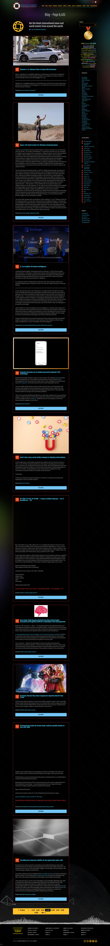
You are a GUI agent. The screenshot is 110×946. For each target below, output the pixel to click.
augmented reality (86, 99)
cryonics (84, 125)
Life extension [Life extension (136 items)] (91, 58)
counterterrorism (86, 124)
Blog (46, 6)
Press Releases (93, 6)
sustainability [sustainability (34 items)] (87, 65)
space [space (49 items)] (83, 65)
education (42, 325)
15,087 (36, 912)
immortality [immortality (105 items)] (87, 56)
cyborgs (84, 130)
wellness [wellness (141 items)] (92, 67)
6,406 (53, 910)
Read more (41, 95)
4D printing (84, 78)
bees (83, 102)
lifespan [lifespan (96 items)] (83, 60)
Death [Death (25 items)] (95, 50)
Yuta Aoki (86, 174)
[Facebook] (85, 941)
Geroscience (85, 213)
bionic (83, 108)
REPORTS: (47, 933)
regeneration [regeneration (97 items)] (84, 63)
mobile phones (32, 213)
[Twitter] (87, 941)
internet (46, 325)
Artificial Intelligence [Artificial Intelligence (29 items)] (86, 45)
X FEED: (29, 930)
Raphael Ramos (88, 182)
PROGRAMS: (83, 933)
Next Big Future (85, 218)
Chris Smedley (87, 201)
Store (88, 6)
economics (28, 483)
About (43, 6)
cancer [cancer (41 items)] (86, 50)
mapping (30, 593)
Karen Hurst (87, 160)
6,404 (42, 910)
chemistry (84, 116)
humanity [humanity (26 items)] (95, 54)
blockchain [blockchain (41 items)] (94, 48)
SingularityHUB (85, 222)
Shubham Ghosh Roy (89, 146)
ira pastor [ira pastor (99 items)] (84, 58)
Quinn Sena (87, 148)
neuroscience (33, 652)
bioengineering (35, 807)
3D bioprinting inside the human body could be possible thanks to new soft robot (42, 726)
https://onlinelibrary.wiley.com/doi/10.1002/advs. (29, 796)
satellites (37, 213)
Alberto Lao (87, 178)
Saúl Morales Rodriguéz (87, 144)
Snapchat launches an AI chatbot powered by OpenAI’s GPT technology (40, 373)
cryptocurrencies (86, 127)
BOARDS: (82, 930)
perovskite (63, 885)
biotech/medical (29, 325)
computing (84, 121)
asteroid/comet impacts (88, 96)
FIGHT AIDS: (30, 933)
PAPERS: (47, 935)
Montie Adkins (87, 197)
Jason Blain (87, 195)
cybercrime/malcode (87, 128)
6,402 (33, 910)
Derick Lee (86, 176)
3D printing (31, 807)
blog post (33, 398)
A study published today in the (38, 634)
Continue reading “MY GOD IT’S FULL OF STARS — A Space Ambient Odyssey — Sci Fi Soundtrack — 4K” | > (39, 589)
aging (83, 90)
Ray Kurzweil (85, 83)
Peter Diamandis (86, 80)
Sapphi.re (35, 941)
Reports (60, 6)
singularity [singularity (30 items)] (94, 63)
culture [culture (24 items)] (93, 50)
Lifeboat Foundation (21, 941)
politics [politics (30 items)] (83, 61)
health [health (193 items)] (85, 54)
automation (84, 100)
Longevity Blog (85, 215)
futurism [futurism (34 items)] (94, 52)
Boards (50, 6)
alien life (84, 92)
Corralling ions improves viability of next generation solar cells (41, 860)
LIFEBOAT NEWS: (48, 928)
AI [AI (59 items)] (85, 43)
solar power (28, 894)
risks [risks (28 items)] (91, 63)
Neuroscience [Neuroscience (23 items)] (94, 60)
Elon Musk (84, 84)
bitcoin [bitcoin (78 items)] (90, 49)
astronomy (84, 97)
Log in (32, 29)
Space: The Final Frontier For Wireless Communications (39, 145)
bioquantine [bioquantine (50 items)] (92, 45)
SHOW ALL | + (84, 203)
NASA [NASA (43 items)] (92, 60)
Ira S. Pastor (87, 199)
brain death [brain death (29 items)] (83, 50)
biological (84, 106)
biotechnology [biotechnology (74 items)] (85, 49)
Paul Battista (21, 710)
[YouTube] (93, 941)
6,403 (38, 910)
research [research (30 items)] (89, 63)
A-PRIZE (65, 6)
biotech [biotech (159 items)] (91, 47)
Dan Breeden (21, 593)
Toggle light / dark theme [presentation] (96, 2)
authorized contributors (40, 29)
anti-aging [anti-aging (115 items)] (93, 43)
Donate (69, 6)
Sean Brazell (87, 184)
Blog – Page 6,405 (55, 15)
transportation (32, 90)
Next (43, 912)
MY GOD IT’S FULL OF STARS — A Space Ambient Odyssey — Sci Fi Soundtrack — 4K (42, 499)
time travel (33, 710)
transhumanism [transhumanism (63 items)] (85, 67)
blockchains (34, 325)
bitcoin (83, 112)
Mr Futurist (84, 217)
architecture (85, 94)
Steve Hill (86, 187)
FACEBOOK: (30, 928)
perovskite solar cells (41, 875)
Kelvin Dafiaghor (88, 158)
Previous (22, 910)
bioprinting (41, 807)
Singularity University (87, 86)
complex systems (86, 119)
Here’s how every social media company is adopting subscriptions (42, 457)
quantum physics (28, 710)
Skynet (83, 87)
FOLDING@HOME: (66, 933)
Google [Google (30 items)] (82, 54)
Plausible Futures (86, 220)
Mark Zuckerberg (86, 89)
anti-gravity (84, 93)
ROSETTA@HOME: (31, 935)
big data (84, 103)
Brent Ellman (87, 189)
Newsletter (78, 6)
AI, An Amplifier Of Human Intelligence (33, 266)
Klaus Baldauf (87, 170)
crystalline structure (47, 873)
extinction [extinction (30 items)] (88, 52)
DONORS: (65, 930)
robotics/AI (28, 90)
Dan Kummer (87, 165)
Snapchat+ (24, 383)
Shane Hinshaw (88, 180)
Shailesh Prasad (88, 152)
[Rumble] (96, 941)
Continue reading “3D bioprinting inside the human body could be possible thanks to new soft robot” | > (40, 802)
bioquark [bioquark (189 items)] (86, 47)
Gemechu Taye (21, 90)
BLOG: (47, 930)
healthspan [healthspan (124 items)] (90, 54)
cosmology (27, 593)
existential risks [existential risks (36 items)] (84, 52)
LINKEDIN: (65, 928)
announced (58, 377)
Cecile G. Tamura (88, 172)
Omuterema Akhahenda (23, 807)
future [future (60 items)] (91, 52)
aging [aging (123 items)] (82, 43)
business (38, 325)
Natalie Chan (87, 185)
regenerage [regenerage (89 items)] (92, 61)
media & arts (35, 593)
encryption (27, 213)
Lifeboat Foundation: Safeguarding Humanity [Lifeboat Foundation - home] (25, 6)
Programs (55, 6)
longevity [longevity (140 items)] (88, 60)
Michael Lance (87, 193)
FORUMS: (65, 935)
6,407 (57, 910)
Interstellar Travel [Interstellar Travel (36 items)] (93, 56)
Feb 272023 (17, 69)
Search (95, 25)
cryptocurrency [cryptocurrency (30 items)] (90, 50)
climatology (85, 118)
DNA (83, 81)
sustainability (33, 894)
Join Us (73, 6)
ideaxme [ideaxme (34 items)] (82, 56)
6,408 (62, 910)
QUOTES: (82, 935)
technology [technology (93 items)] (92, 65)
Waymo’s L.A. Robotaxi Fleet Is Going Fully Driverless (38, 69)
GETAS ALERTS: (83, 928)
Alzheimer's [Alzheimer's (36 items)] (88, 43)
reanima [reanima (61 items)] (87, 61)
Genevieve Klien (22, 894)
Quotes (84, 6)
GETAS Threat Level (18, 931)
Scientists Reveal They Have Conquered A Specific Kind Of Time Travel (41, 696)
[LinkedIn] (90, 941)
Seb (85, 191)
